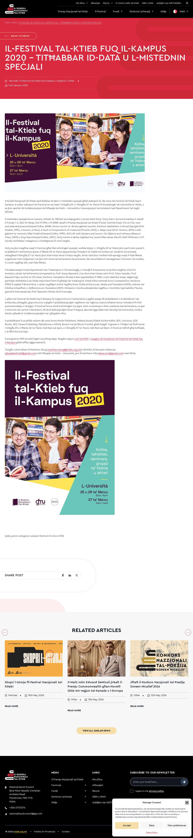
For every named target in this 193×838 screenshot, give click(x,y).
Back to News (17, 36)
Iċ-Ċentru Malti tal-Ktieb (127, 3)
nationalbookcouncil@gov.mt (25, 813)
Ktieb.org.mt (20, 832)
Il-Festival (100, 11)
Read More (11, 706)
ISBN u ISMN (147, 3)
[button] (186, 802)
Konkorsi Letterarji (140, 11)
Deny (151, 825)
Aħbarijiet (95, 3)
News (14, 23)
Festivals (56, 785)
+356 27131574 (17, 807)
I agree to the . (149, 791)
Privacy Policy (151, 832)
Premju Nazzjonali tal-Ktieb (73, 11)
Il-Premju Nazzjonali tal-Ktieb (67, 779)
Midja (163, 11)
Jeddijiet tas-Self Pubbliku (168, 3)
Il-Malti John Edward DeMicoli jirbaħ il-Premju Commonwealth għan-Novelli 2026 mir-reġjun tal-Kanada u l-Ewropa (95, 686)
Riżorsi (106, 3)
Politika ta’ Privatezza (44, 832)
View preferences (177, 825)
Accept (127, 825)
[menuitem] (180, 11)
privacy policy (156, 791)
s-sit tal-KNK (81, 339)
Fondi (116, 11)
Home (7, 23)
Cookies (66, 832)
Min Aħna (80, 3)
